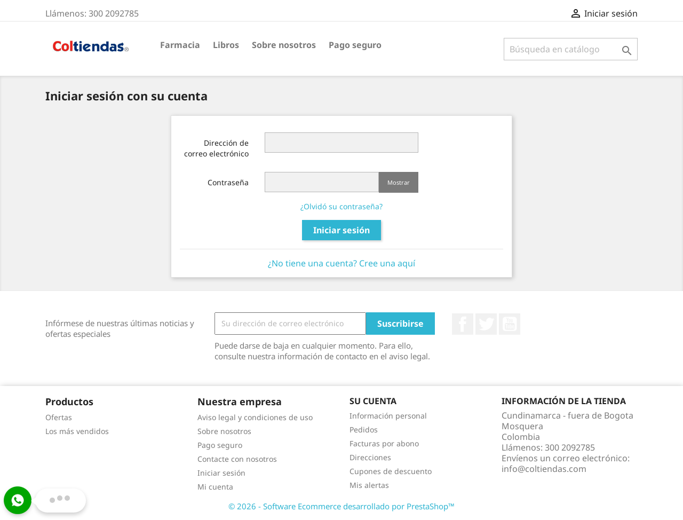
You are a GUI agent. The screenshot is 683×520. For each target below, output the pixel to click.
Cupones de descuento (391, 471)
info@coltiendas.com (544, 469)
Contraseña (228, 182)
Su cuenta (373, 401)
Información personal (388, 416)
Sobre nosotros (284, 45)
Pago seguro (355, 45)
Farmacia (180, 45)
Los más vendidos (77, 431)
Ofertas (58, 417)
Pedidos (364, 429)
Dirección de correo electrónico (216, 148)
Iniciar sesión (341, 230)
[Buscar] (571, 49)
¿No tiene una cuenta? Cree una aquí (341, 263)
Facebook (462, 324)
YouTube (509, 324)
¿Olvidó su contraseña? (341, 206)
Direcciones (370, 457)
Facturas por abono (384, 443)
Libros (226, 45)
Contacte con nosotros (237, 459)
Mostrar (398, 182)
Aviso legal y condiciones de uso (255, 417)
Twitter (486, 324)
